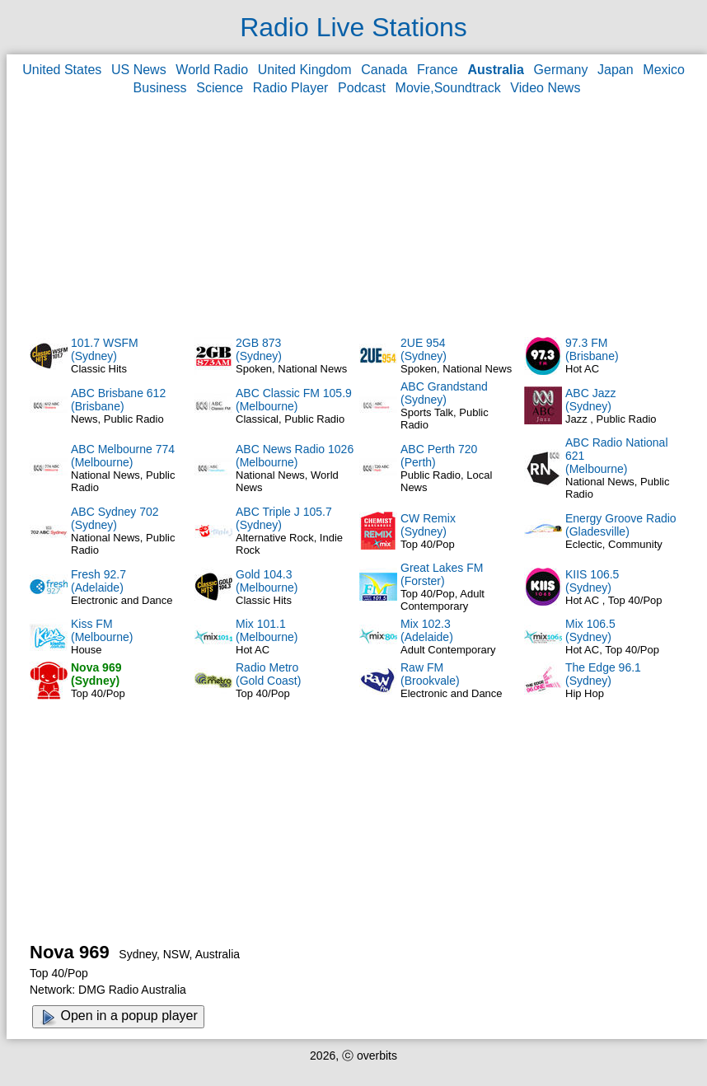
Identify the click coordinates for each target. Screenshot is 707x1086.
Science (219, 88)
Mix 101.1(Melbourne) (266, 630)
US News (138, 70)
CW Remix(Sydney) (428, 525)
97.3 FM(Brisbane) (592, 349)
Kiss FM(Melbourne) (102, 630)
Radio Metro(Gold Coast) (268, 674)
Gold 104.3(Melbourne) (266, 581)
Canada (384, 70)
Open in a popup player (118, 1017)
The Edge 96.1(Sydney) (603, 674)
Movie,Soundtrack (448, 88)
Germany (561, 70)
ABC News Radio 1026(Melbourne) (295, 455)
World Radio (212, 70)
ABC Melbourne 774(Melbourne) (123, 455)
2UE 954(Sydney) (423, 349)
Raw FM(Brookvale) (430, 674)
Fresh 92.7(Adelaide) (98, 581)
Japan (615, 70)
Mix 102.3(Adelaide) (426, 630)
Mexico (664, 70)
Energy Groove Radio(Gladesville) (621, 525)
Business (160, 88)
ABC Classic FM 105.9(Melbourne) (294, 399)
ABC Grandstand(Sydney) (444, 393)
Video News (545, 88)
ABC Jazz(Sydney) (590, 399)
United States (61, 70)
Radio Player (291, 88)
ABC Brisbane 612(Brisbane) (118, 399)
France (437, 70)
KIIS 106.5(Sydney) (592, 581)
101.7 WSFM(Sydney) (104, 349)
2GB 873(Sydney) (259, 349)
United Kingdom (305, 70)
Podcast (362, 88)
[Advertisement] (357, 215)
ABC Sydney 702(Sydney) (115, 518)
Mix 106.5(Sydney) (590, 630)
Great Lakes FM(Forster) (441, 574)
